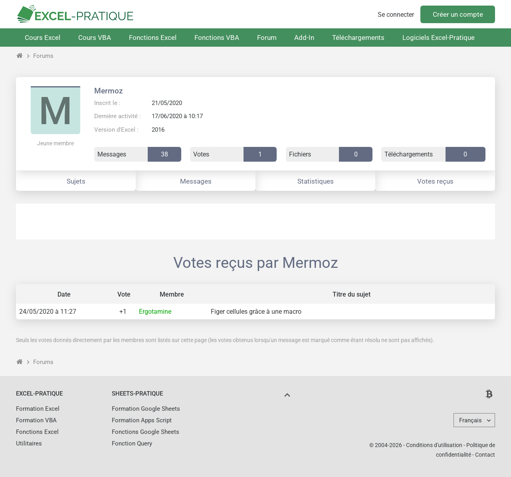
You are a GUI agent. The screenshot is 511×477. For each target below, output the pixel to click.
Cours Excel (42, 38)
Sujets (76, 181)
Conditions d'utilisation (434, 445)
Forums (43, 55)
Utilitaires (29, 443)
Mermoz (108, 90)
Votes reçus (435, 181)
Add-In (304, 38)
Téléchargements (358, 38)
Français (470, 420)
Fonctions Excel (152, 38)
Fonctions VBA (216, 38)
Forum (267, 38)
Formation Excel (37, 408)
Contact (485, 454)
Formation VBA (36, 420)
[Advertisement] (255, 221)
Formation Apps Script (142, 420)
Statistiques (315, 181)
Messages (196, 181)
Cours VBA (94, 38)
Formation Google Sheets (146, 408)
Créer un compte (458, 14)
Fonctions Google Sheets (145, 431)
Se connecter (396, 14)
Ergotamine (155, 311)
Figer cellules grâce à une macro (256, 311)
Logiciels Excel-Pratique (438, 38)
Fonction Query (132, 443)
